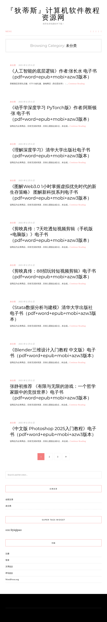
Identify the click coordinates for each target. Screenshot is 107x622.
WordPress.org (12, 579)
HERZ (7, 530)
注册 (7, 553)
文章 (9, 566)
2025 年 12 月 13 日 (27, 65)
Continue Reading (76, 83)
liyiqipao (16, 530)
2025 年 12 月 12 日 (27, 265)
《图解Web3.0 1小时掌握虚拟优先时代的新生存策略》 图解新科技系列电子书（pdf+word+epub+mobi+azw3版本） (53, 192)
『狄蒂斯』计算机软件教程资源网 (53, 14)
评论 (9, 573)
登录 (7, 560)
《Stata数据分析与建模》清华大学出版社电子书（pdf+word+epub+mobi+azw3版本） (53, 313)
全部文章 (9, 499)
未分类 (13, 65)
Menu (8, 31)
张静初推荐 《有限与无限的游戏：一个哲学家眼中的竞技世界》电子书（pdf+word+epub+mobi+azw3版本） (53, 392)
